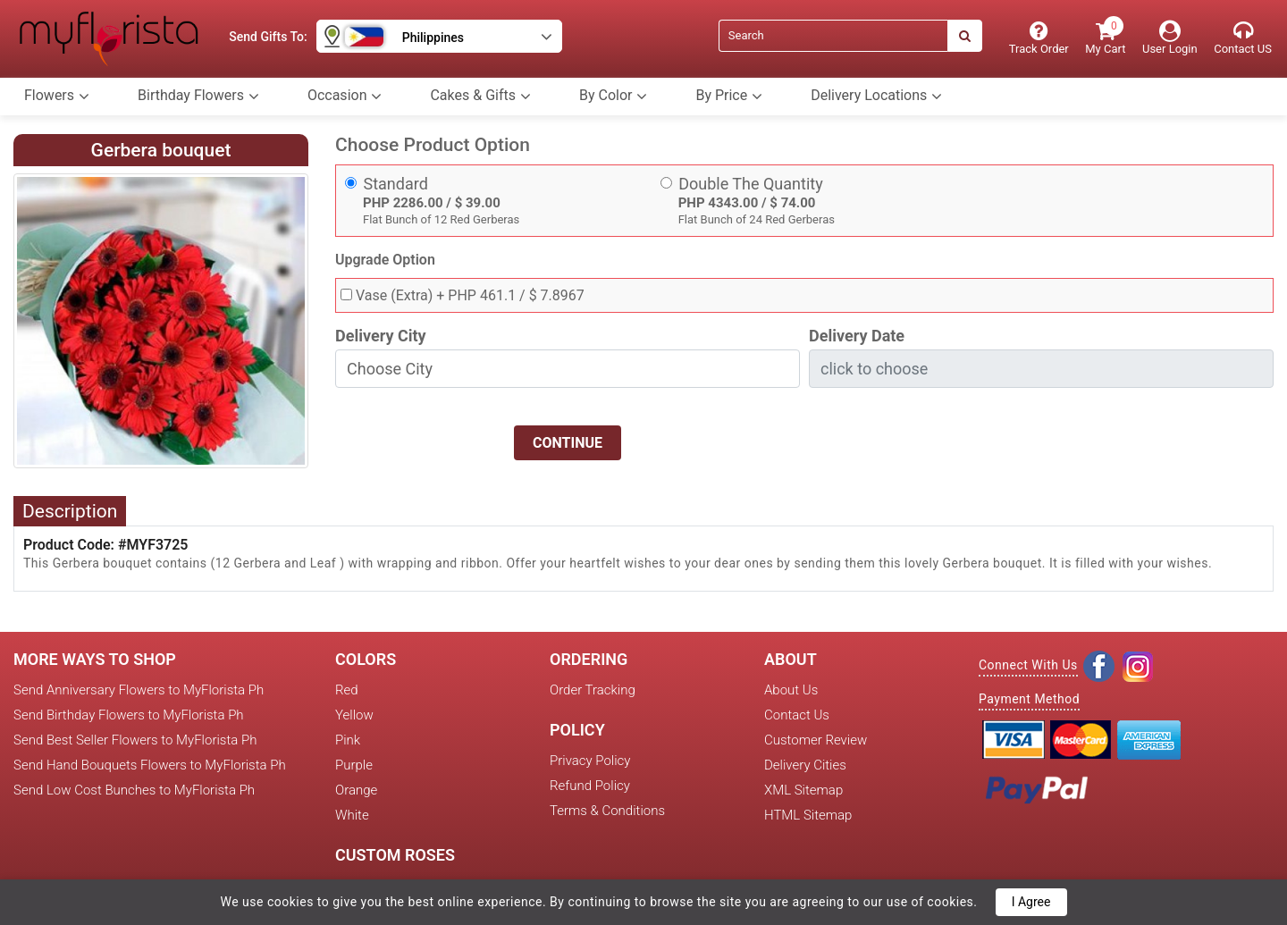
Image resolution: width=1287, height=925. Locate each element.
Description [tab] (69, 511)
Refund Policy (590, 786)
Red (346, 690)
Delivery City (380, 335)
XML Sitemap (803, 790)
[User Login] (1170, 38)
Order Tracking (592, 690)
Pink (347, 740)
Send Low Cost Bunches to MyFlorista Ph (134, 790)
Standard (396, 183)
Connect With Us (1028, 665)
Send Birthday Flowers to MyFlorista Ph (128, 715)
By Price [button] (728, 96)
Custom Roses (395, 854)
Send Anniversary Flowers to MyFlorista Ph (138, 690)
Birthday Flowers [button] (198, 96)
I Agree (1031, 902)
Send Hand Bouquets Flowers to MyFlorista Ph (149, 765)
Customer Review (815, 740)
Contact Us (796, 715)
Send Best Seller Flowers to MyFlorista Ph (135, 740)
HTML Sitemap (808, 815)
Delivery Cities (805, 765)
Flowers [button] (56, 96)
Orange (356, 790)
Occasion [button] (345, 96)
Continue (567, 442)
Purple (354, 765)
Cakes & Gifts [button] (480, 96)
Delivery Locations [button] (876, 96)
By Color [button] (613, 96)
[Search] (833, 36)
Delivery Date (856, 335)
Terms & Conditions (607, 811)
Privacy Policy (590, 761)
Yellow (354, 715)
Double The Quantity (750, 183)
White (352, 815)
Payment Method (1029, 699)
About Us (791, 690)
